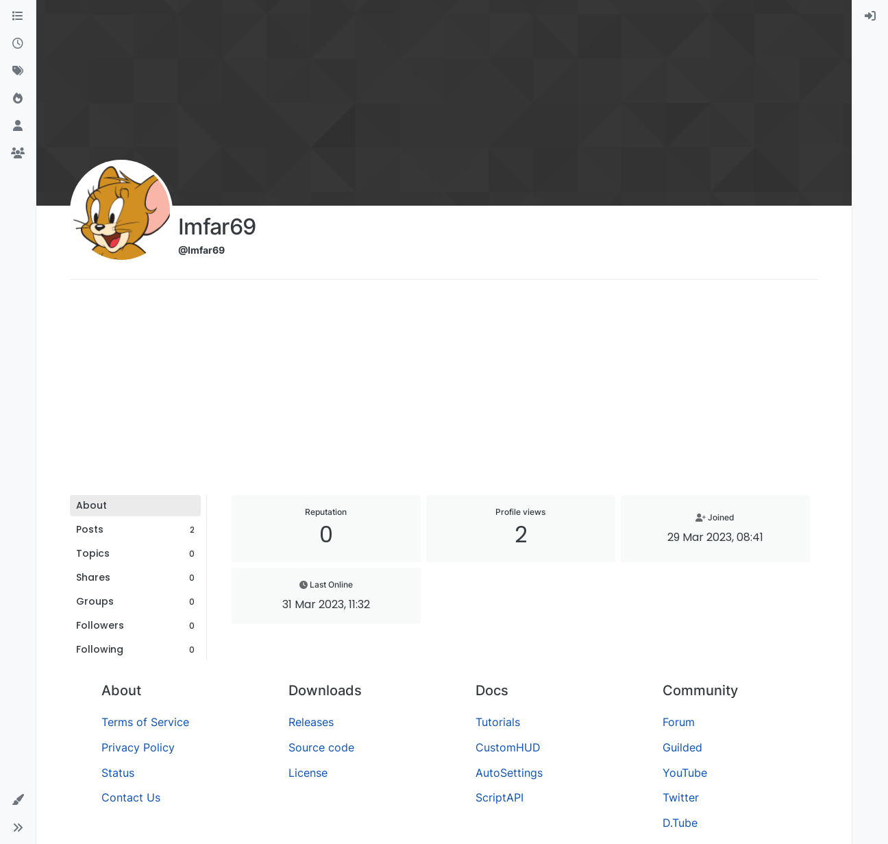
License (308, 773)
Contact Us (130, 797)
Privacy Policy (138, 747)
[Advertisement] (444, 392)
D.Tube (680, 823)
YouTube (685, 773)
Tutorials (498, 722)
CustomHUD (508, 747)
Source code (321, 747)
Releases (311, 722)
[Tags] (17, 71)
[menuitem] (870, 16)
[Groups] (17, 154)
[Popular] (17, 99)
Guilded (682, 747)
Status (117, 773)
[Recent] (17, 44)
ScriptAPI (499, 797)
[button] (17, 800)
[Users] (17, 126)
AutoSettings (509, 773)
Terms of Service (145, 722)
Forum (679, 722)
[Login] (870, 16)
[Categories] (17, 16)
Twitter (681, 797)
